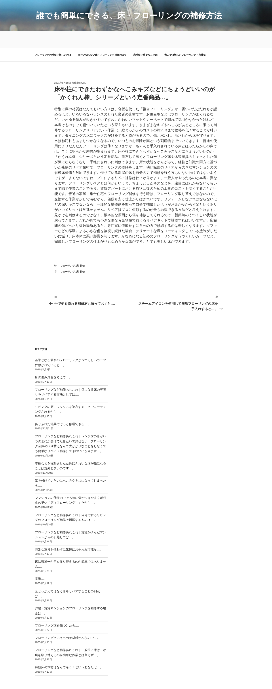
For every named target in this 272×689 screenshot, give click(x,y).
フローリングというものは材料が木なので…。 (67, 621)
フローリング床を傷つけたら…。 (58, 608)
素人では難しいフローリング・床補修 (185, 38)
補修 (82, 248)
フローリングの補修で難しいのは (53, 38)
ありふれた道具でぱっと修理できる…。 (63, 407)
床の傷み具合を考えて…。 (53, 360)
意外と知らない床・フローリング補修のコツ (102, 38)
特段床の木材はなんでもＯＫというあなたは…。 (69, 650)
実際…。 (41, 562)
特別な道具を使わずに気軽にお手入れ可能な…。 (69, 532)
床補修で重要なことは (145, 38)
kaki (83, 66)
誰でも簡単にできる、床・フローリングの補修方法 (129, 15)
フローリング (67, 248)
